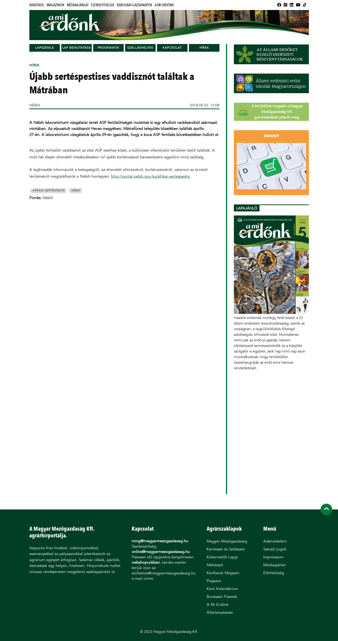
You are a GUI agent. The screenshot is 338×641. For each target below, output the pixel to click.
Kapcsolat (172, 48)
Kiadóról (36, 5)
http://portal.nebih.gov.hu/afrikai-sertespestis (151, 176)
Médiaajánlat (78, 5)
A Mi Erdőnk (164, 5)
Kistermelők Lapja (222, 557)
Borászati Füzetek (222, 596)
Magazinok (55, 5)
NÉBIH (34, 105)
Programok (108, 48)
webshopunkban (146, 562)
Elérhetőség (273, 573)
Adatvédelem (275, 541)
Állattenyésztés (220, 612)
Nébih (75, 190)
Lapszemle (44, 48)
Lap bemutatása (76, 48)
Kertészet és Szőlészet (226, 549)
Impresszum (273, 557)
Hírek (204, 48)
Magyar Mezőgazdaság (227, 541)
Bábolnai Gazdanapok (134, 5)
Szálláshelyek (140, 48)
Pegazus (214, 580)
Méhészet (215, 565)
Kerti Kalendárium (222, 588)
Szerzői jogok (274, 549)
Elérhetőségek (102, 5)
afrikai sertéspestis (49, 190)
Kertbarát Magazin (223, 573)
